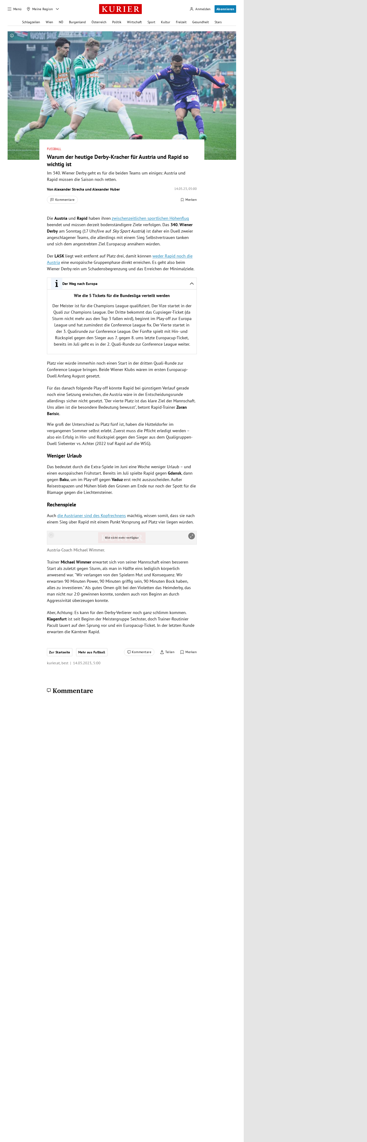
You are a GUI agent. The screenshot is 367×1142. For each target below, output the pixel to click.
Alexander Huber (106, 189)
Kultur (165, 22)
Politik (116, 22)
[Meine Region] (40, 9)
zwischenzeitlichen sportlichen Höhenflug (150, 218)
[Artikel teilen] (167, 652)
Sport (151, 22)
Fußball (54, 149)
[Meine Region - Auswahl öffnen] (57, 9)
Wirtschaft (134, 22)
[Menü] (15, 9)
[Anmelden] (200, 9)
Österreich (99, 22)
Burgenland (77, 22)
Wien (49, 22)
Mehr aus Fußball (91, 652)
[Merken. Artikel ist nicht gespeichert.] (188, 200)
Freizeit (181, 22)
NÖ (61, 22)
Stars (218, 22)
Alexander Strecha (69, 189)
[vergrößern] (231, 36)
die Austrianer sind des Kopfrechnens (91, 515)
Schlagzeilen (31, 22)
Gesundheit (200, 22)
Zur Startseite (59, 652)
